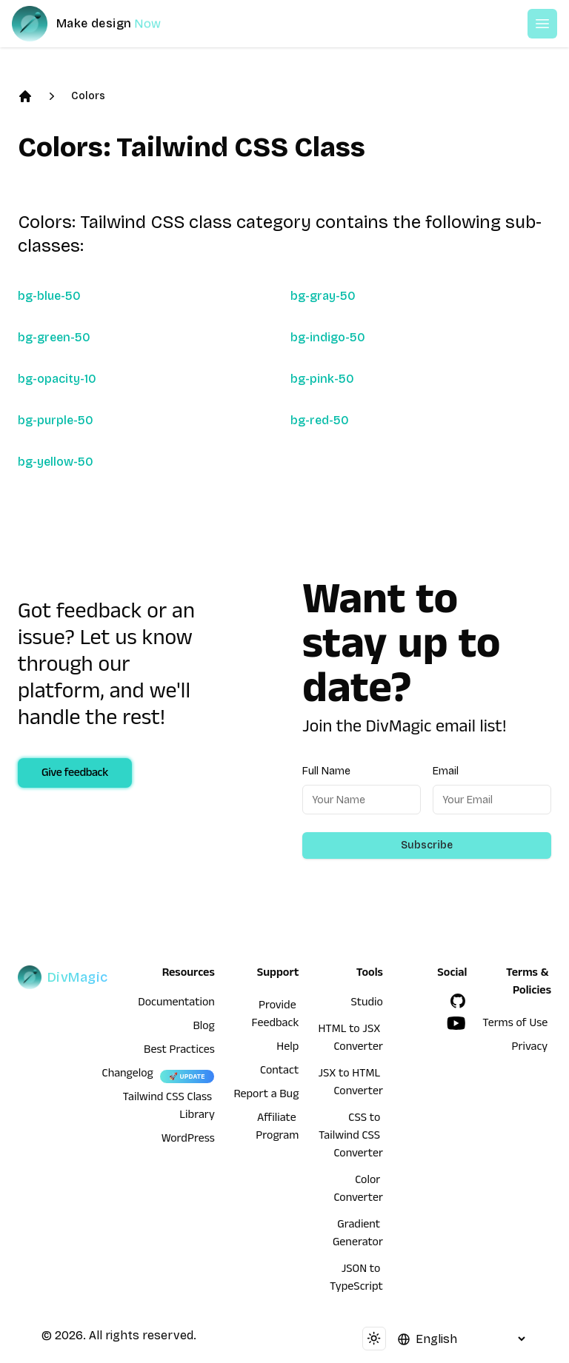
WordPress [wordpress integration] (188, 1140)
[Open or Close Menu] (542, 23)
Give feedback (74, 774)
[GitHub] (458, 1001)
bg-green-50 (54, 337)
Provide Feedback (275, 1016)
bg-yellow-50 (55, 462)
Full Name (326, 771)
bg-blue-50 (49, 296)
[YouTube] (456, 1023)
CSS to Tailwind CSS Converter (351, 1137)
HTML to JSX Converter (350, 1039)
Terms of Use (515, 1025)
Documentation (176, 1004)
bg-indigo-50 (327, 337)
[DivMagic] (101, 23)
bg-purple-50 (55, 420)
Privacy (530, 1048)
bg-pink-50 (322, 379)
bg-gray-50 (323, 296)
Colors (88, 96)
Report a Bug (266, 1096)
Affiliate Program (277, 1128)
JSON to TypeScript (356, 1279)
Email (446, 771)
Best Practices (179, 1051)
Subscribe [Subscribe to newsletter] (427, 845)
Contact (279, 1072)
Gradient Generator (358, 1235)
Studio (367, 1004)
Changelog (127, 1075)
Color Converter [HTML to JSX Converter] (358, 1190)
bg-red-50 (319, 420)
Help (287, 1048)
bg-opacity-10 (57, 379)
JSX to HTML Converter (350, 1084)
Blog (204, 1028)
